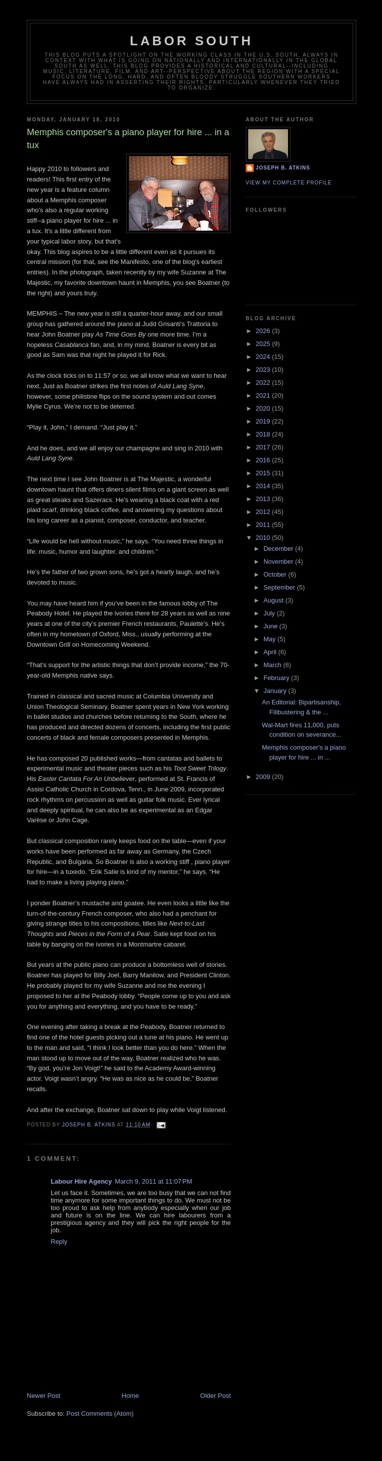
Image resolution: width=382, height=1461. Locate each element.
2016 (264, 460)
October (276, 574)
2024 (264, 356)
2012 (264, 512)
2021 (264, 395)
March (274, 665)
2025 (264, 343)
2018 (264, 434)
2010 (264, 537)
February (277, 678)
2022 (264, 382)
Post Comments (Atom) (100, 1413)
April (271, 652)
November (279, 561)
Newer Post (43, 1395)
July (270, 613)
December (279, 548)
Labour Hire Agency (81, 1181)
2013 (264, 499)
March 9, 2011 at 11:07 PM (153, 1181)
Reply (59, 1241)
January (276, 690)
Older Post (215, 1395)
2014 (264, 486)
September (280, 587)
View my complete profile (289, 182)
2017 (264, 447)
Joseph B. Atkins (283, 168)
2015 (264, 473)
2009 (264, 776)
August (275, 600)
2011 (264, 524)
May (271, 639)
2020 (264, 408)
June (272, 626)
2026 (264, 331)
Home (130, 1395)
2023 (264, 369)
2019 (264, 421)
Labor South (191, 40)
